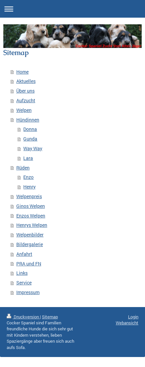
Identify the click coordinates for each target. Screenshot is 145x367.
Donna (30, 129)
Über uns (25, 91)
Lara (28, 158)
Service (24, 282)
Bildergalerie (29, 244)
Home (22, 72)
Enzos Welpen (30, 215)
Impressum (28, 292)
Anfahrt (24, 254)
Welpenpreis (29, 196)
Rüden (23, 168)
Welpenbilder (30, 234)
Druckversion (23, 317)
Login (133, 317)
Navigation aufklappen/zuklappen (72, 9)
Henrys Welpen (31, 225)
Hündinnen (27, 120)
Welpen (24, 110)
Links (22, 273)
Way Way (32, 148)
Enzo (28, 177)
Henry (29, 187)
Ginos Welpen (30, 206)
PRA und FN (28, 263)
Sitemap (50, 317)
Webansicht (127, 323)
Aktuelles (26, 81)
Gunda (30, 139)
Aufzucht (25, 100)
